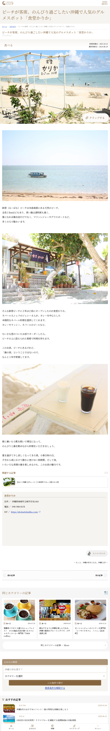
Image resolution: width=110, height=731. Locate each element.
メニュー (98, 728)
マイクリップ (74, 728)
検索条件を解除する (55, 687)
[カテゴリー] (55, 676)
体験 (52, 728)
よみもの (32, 728)
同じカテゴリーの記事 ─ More (55, 645)
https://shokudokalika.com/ (24, 511)
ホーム (11, 728)
